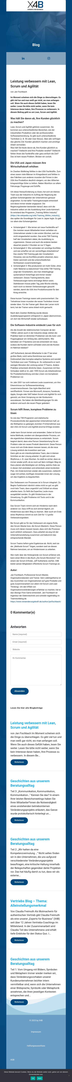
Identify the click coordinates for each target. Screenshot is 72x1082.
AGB (12, 1059)
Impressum (36, 1031)
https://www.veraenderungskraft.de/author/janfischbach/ (36, 601)
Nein (39, 1078)
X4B (41, 1020)
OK (33, 1078)
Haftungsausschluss (36, 1045)
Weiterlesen (19, 762)
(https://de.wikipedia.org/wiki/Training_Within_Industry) (35, 215)
